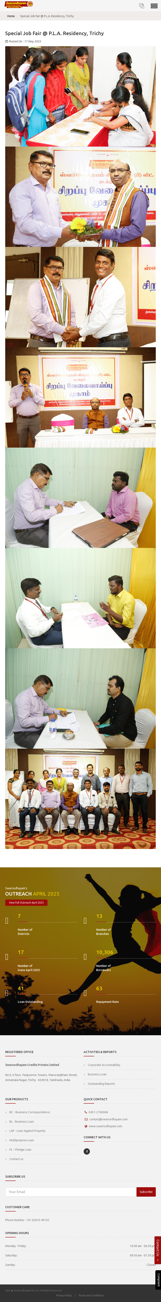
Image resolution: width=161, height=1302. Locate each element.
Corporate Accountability (104, 1065)
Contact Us (158, 1250)
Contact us (16, 1159)
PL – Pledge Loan (20, 1149)
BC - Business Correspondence (29, 1112)
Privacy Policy (64, 1295)
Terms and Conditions (91, 1295)
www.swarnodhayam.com (105, 1126)
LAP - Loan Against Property (27, 1130)
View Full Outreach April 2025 (26, 902)
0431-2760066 (98, 1112)
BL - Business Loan (21, 1121)
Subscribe (146, 1192)
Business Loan (97, 1074)
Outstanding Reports (101, 1083)
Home (11, 16)
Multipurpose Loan (21, 1140)
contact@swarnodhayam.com (108, 1119)
